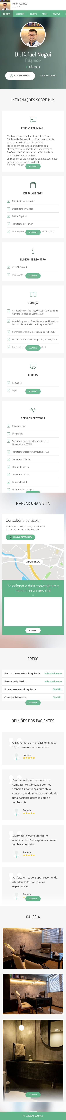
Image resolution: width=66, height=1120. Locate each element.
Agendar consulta (33, 1116)
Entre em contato (48, 75)
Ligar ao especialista (20, 537)
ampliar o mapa (33, 562)
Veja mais (33, 898)
